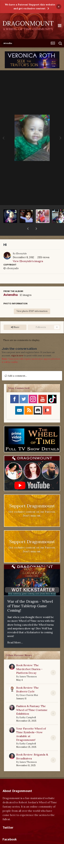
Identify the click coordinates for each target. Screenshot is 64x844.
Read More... (15, 633)
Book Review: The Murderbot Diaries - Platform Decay (29, 660)
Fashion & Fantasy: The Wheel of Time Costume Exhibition (31, 701)
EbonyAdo (21, 244)
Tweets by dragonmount (18, 824)
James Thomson (28, 667)
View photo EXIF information (32, 302)
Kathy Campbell (27, 708)
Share (15, 318)
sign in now (17, 346)
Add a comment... (16, 366)
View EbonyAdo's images (28, 252)
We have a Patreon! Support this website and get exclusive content (30, 6)
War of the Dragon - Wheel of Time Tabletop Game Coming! (30, 597)
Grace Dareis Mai (28, 686)
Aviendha (10, 286)
